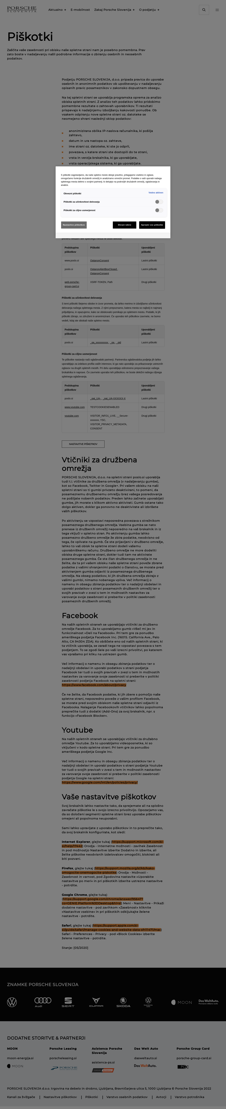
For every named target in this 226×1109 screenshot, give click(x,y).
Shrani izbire (124, 225)
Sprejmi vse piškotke (152, 225)
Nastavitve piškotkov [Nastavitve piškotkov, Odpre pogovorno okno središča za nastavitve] (74, 225)
